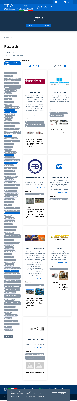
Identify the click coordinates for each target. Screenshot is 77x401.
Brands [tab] (34, 66)
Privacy (54, 392)
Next (46, 138)
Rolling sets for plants (10, 251)
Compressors (8, 120)
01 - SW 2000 (54, 283)
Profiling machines (9, 233)
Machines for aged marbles (11, 188)
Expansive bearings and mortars (12, 160)
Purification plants (9, 240)
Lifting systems (16, 185)
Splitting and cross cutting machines (11, 277)
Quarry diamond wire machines (12, 243)
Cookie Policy (62, 392)
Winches (8, 327)
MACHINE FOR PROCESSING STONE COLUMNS (39, 302)
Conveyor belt (8, 129)
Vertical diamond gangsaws (11, 315)
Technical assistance (9, 300)
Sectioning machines (9, 263)
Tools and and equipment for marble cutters (11, 303)
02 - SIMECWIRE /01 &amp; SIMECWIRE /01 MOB (63, 287)
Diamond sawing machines (11, 138)
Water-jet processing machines (12, 324)
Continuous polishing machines (12, 123)
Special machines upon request (12, 273)
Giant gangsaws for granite (11, 177)
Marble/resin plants (9, 199)
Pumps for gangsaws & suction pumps (12, 236)
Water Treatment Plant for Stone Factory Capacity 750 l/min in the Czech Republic (30, 213)
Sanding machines (9, 257)
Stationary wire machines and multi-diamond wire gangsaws (12, 286)
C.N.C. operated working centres (12, 107)
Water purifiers (8, 318)
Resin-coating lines (9, 248)
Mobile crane (8, 205)
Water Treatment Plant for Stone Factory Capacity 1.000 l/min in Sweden (39, 213)
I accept (63, 393)
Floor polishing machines (10, 168)
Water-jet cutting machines (11, 321)
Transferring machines (10, 307)
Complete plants (8, 117)
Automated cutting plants (10, 73)
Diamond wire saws (9, 144)
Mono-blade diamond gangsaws (12, 208)
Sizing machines (16, 268)
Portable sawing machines (11, 227)
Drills (8, 150)
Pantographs (8, 216)
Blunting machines (9, 102)
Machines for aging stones (11, 191)
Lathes (8, 185)
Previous (24, 138)
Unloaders (8, 313)
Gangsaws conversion (10, 171)
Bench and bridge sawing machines (10, 87)
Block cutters (8, 93)
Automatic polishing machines (11, 83)
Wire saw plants (8, 330)
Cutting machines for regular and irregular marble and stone (12, 132)
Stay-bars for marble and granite (12, 289)
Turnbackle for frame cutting (11, 310)
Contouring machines (9, 126)
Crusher (16, 129)
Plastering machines (9, 218)
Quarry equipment (9, 246)
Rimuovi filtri (9, 336)
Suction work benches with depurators (11, 296)
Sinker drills (8, 268)
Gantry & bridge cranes (10, 174)
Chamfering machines (10, 115)
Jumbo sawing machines (10, 182)
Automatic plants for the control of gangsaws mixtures (12, 79)
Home (6, 37)
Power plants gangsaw (10, 230)
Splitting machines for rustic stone (11, 281)
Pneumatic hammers (9, 221)
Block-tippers (8, 99)
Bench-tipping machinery (10, 90)
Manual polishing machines (11, 196)
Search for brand (10, 53)
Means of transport (9, 202)
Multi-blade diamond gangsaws (12, 211)
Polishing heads (8, 224)
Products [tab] (60, 66)
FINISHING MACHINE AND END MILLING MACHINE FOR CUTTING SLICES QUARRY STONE (30, 304)
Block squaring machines (10, 96)
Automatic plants (9, 76)
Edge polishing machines (10, 152)
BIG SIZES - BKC (54, 130)
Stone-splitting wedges (10, 292)
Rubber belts (8, 254)
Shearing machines (9, 265)
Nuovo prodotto (30, 374)
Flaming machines (9, 165)
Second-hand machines (10, 260)
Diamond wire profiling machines (12, 141)
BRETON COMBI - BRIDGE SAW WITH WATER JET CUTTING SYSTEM (30, 143)
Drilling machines (9, 147)
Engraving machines (9, 157)
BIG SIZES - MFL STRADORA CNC (63, 131)
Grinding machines (9, 179)
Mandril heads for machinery (11, 193)
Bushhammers (8, 105)
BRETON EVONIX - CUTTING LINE (39, 142)
